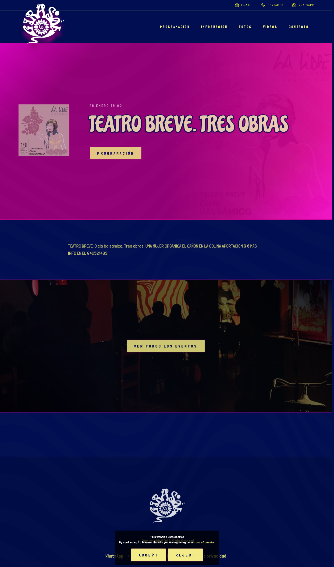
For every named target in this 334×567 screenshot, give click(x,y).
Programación (175, 27)
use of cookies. (205, 542)
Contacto (299, 27)
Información (214, 27)
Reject (185, 555)
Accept (149, 555)
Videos (270, 27)
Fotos (245, 27)
